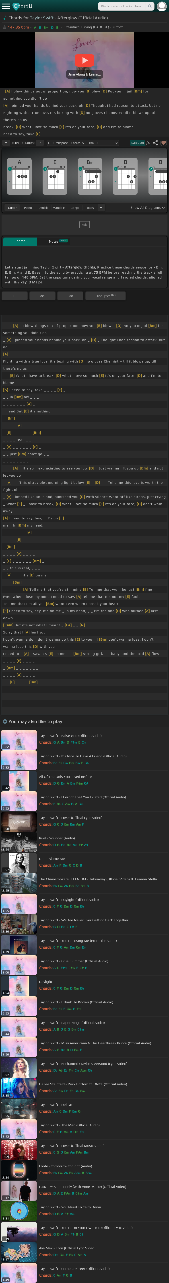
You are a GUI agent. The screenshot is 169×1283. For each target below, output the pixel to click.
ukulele (43, 207)
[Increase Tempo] (40, 143)
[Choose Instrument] (101, 207)
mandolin (59, 207)
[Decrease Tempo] (6, 143)
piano (28, 207)
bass (90, 207)
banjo (75, 207)
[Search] (150, 6)
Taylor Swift (42, 17)
